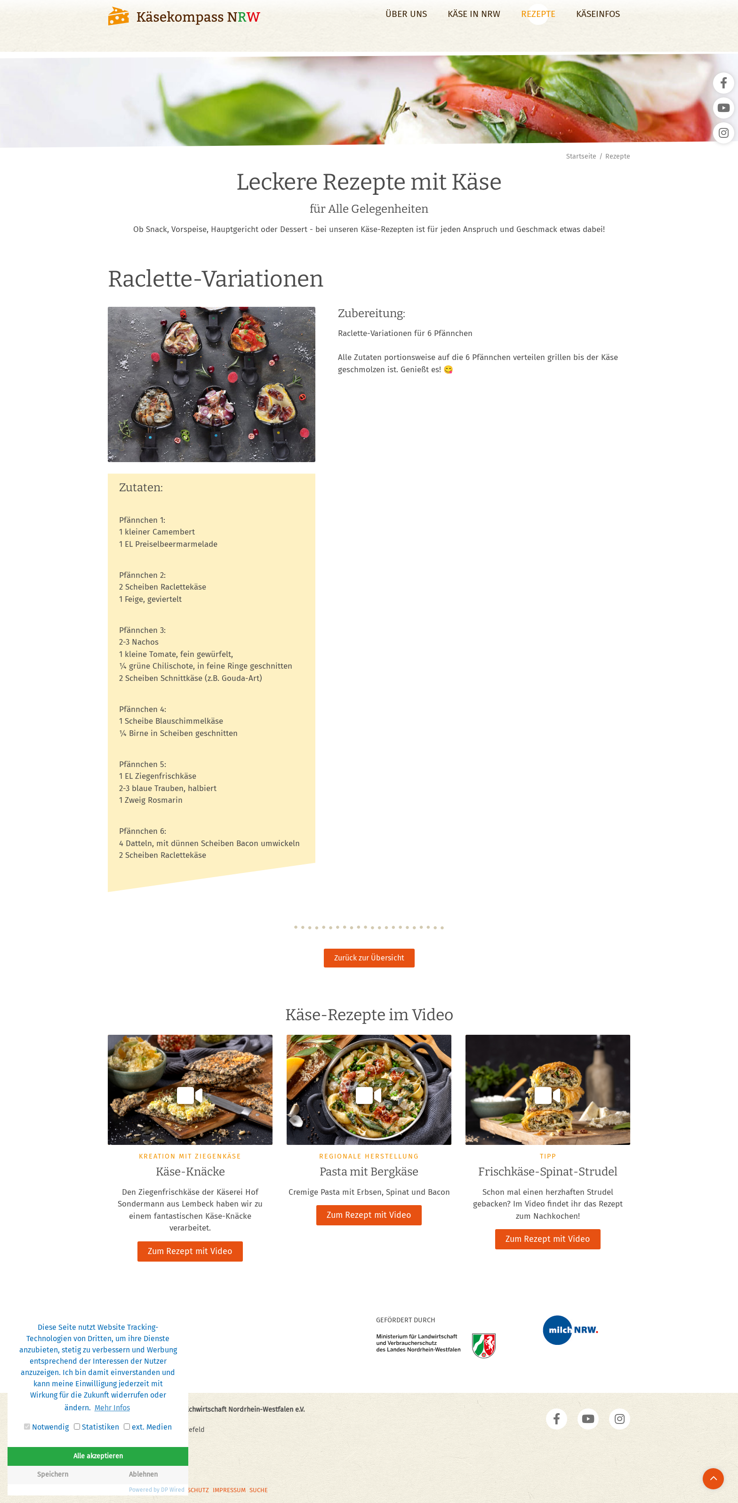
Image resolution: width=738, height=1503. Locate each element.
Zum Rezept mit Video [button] (190, 1250)
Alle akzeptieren (98, 1456)
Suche (258, 1488)
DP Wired (172, 1490)
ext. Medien (148, 1427)
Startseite (581, 156)
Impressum (229, 1488)
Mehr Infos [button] (112, 1407)
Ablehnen (143, 1475)
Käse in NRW (474, 21)
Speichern (52, 1475)
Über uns (406, 21)
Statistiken (96, 1427)
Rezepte (538, 21)
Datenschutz (189, 1488)
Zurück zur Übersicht (369, 957)
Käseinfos (598, 21)
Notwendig (46, 1427)
